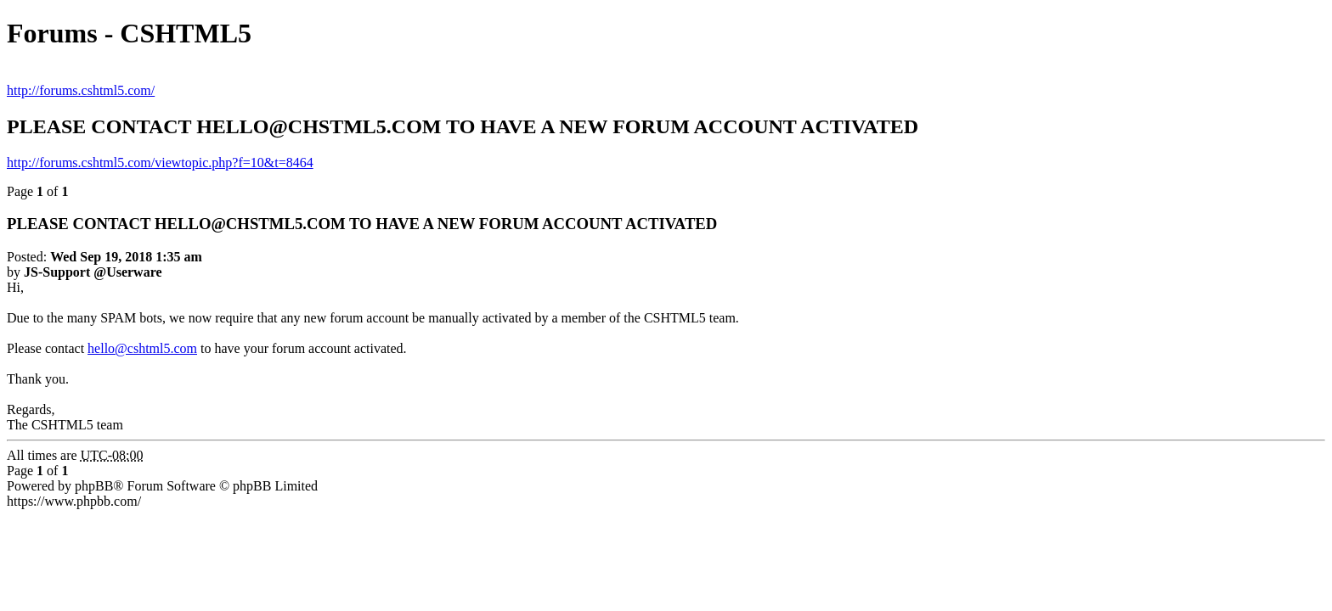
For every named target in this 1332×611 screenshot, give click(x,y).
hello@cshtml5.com (142, 348)
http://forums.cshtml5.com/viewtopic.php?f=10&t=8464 (160, 162)
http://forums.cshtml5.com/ (81, 90)
